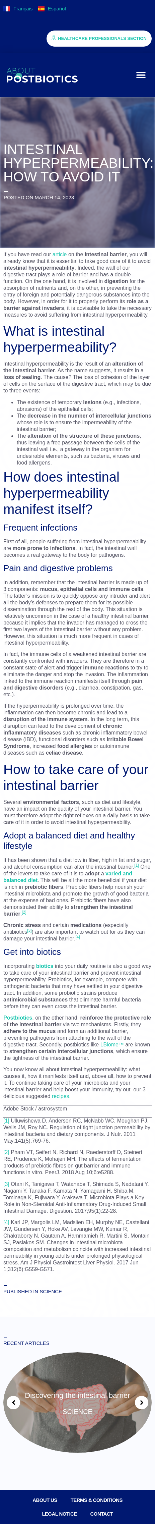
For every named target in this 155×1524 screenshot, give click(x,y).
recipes (60, 1096)
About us (44, 1500)
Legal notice (59, 1514)
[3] (6, 1184)
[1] (6, 1121)
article (60, 254)
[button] (140, 75)
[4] (6, 1222)
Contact (101, 1514)
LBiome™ (112, 1044)
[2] (6, 1152)
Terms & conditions (97, 1500)
